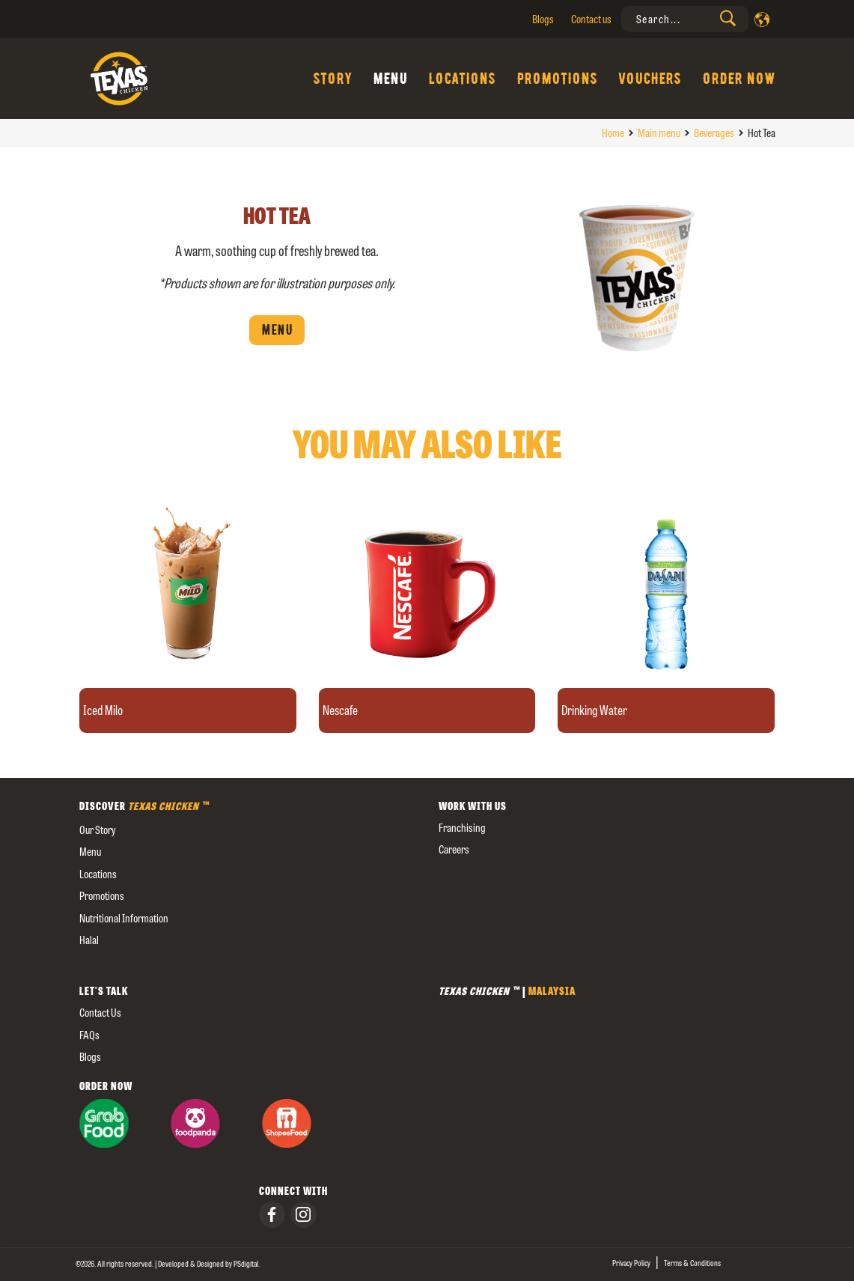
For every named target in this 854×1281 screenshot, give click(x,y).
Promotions (556, 78)
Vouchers (649, 78)
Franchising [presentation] (462, 828)
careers (454, 849)
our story (97, 830)
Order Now (738, 78)
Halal (89, 940)
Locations (461, 78)
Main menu (659, 133)
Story (332, 78)
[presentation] (684, 19)
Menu (390, 78)
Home (613, 133)
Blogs (543, 19)
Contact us (591, 19)
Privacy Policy (631, 1263)
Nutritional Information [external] (123, 918)
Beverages (714, 133)
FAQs (89, 1035)
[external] (247, 963)
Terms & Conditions (692, 1263)
